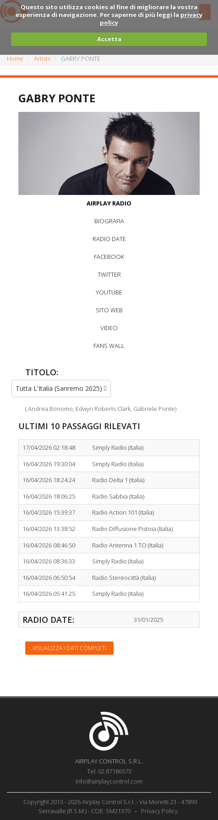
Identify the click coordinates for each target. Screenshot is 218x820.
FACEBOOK (109, 256)
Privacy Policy (159, 811)
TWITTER (109, 274)
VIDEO (109, 328)
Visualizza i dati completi (69, 648)
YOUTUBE (109, 292)
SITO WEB (109, 310)
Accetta (109, 39)
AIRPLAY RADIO (109, 203)
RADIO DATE (109, 239)
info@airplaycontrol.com (109, 781)
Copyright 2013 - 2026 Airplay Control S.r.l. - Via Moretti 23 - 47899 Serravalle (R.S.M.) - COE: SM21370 (110, 806)
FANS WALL (109, 346)
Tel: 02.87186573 (109, 771)
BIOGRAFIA (109, 221)
